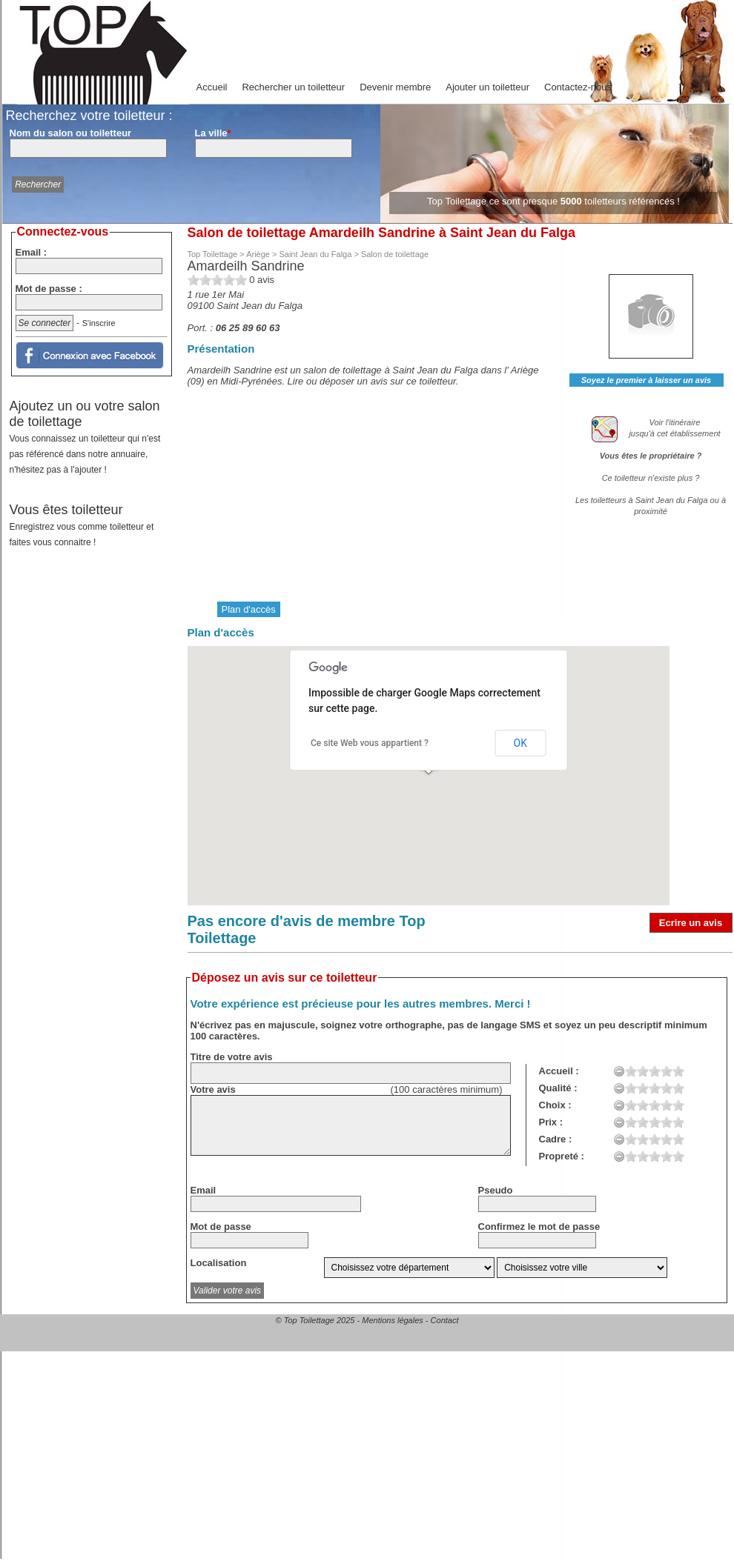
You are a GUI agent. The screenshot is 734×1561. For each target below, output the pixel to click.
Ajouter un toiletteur (487, 87)
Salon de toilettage (395, 254)
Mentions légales (392, 1320)
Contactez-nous (578, 87)
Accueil (212, 87)
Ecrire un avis (690, 922)
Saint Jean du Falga (315, 254)
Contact (445, 1320)
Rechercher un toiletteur (293, 87)
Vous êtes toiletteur (82, 524)
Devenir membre (395, 87)
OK (520, 743)
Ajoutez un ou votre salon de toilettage (85, 437)
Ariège (258, 254)
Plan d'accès (249, 609)
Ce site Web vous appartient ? (370, 743)
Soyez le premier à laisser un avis (646, 380)
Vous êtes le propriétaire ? (651, 455)
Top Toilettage (213, 254)
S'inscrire (99, 323)
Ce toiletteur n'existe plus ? (651, 477)
